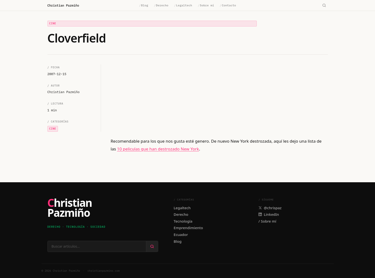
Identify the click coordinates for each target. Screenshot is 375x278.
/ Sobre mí (267, 221)
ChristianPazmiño (69, 208)
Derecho (161, 5)
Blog (143, 5)
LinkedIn (268, 214)
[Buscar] (324, 5)
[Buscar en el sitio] (97, 246)
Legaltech (183, 5)
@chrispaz (270, 208)
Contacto (228, 5)
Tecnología (183, 221)
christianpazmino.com (104, 270)
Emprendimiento (188, 228)
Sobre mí (206, 5)
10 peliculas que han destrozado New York (158, 149)
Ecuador (181, 234)
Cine (52, 23)
